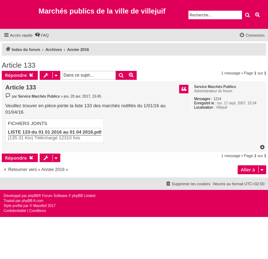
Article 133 (19, 65)
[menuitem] (42, 35)
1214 (217, 99)
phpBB (33, 196)
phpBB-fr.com (33, 201)
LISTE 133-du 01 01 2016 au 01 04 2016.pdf (54, 132)
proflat (17, 206)
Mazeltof (40, 206)
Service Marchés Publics (215, 87)
